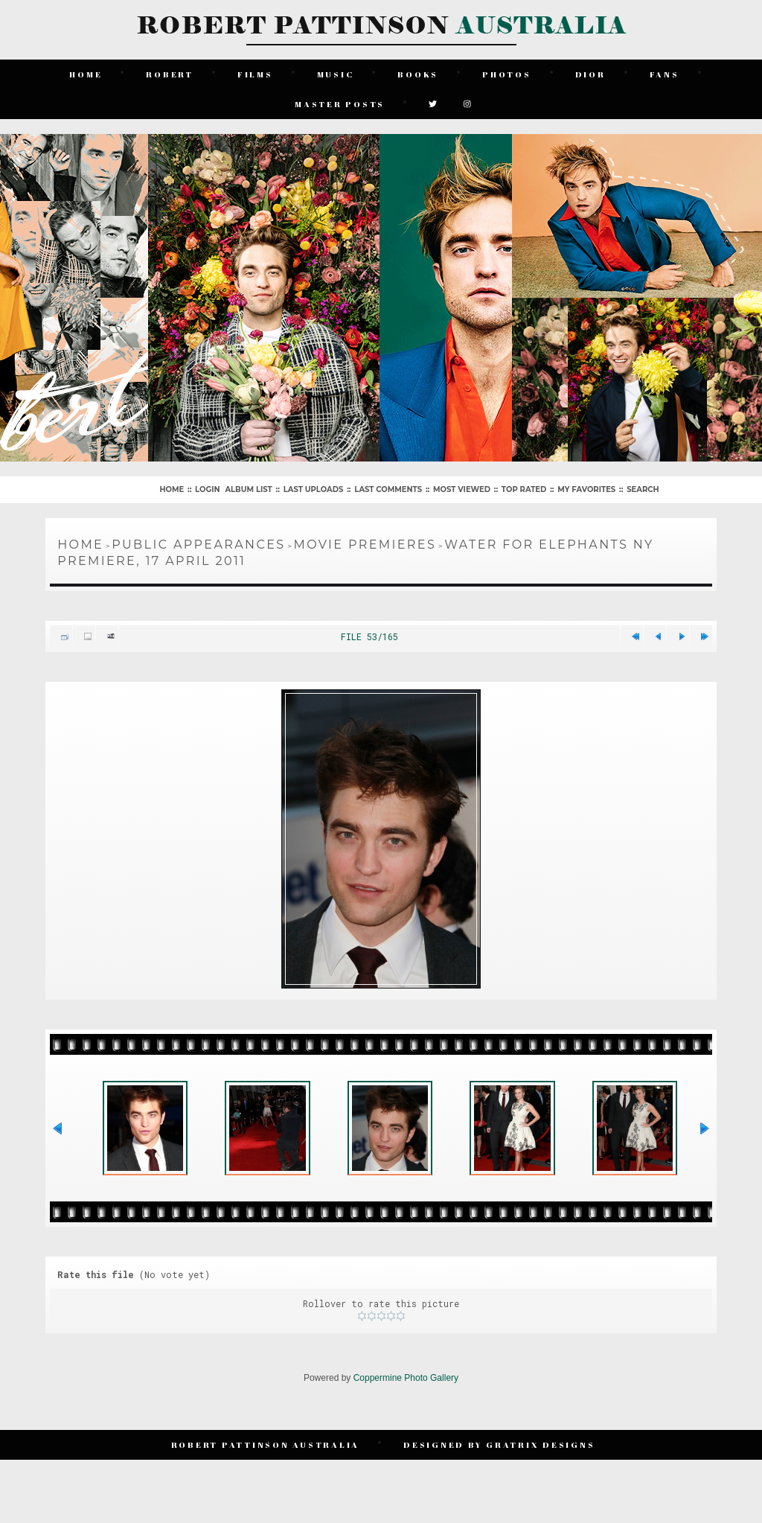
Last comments (388, 489)
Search (643, 489)
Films (255, 74)
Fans (664, 74)
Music (335, 74)
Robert (169, 74)
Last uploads (314, 489)
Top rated (524, 489)
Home (85, 74)
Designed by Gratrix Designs (499, 1444)
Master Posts (340, 103)
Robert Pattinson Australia (265, 1444)
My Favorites (586, 489)
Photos (506, 74)
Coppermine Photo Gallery (405, 1378)
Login (207, 489)
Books (417, 74)
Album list (248, 489)
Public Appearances (198, 544)
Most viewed (461, 489)
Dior (590, 74)
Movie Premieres (365, 544)
